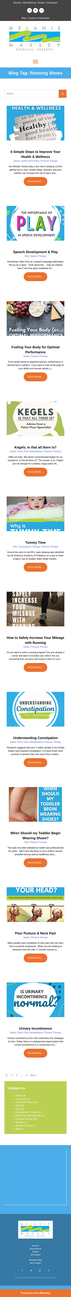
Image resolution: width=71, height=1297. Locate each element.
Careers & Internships (38, 18)
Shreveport (52, 3)
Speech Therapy (38, 256)
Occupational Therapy (29, 546)
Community (21, 1099)
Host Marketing (42, 1293)
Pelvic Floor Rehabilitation (30, 451)
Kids (27, 256)
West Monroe (29, 3)
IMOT (18, 1105)
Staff (18, 1129)
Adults (16, 161)
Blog (24, 18)
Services (20, 1122)
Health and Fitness (30, 161)
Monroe (17, 3)
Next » (33, 1075)
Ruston (41, 3)
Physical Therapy (49, 161)
